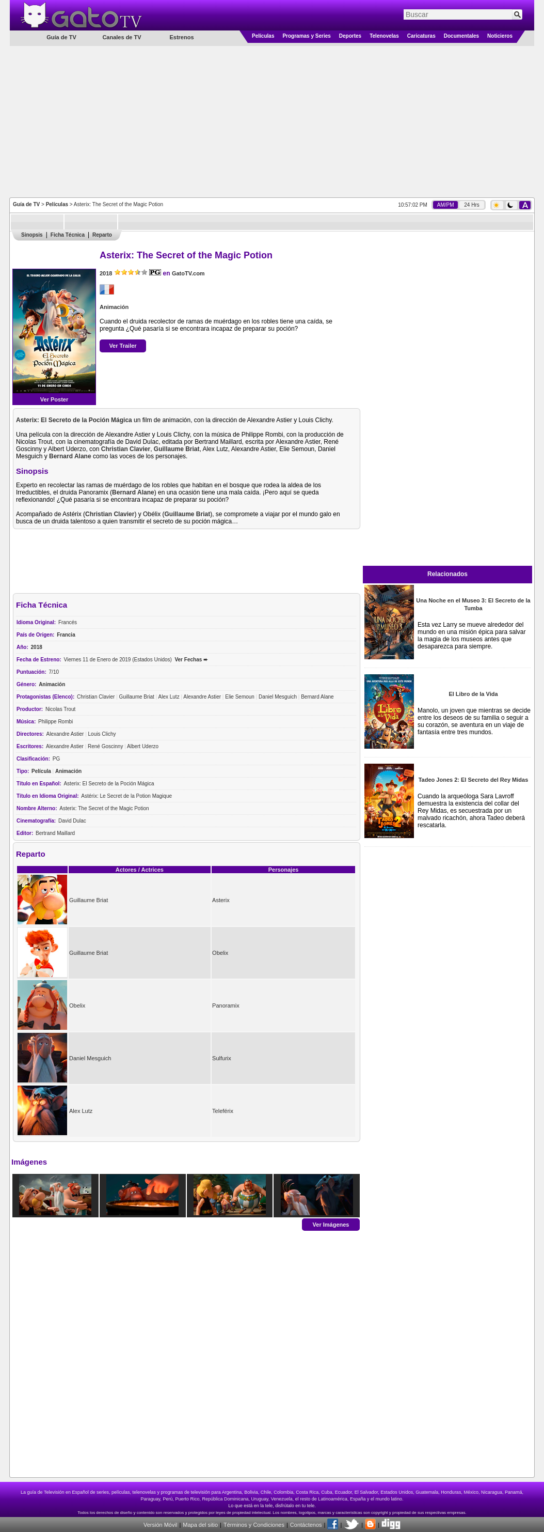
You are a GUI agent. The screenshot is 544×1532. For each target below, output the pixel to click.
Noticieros (500, 36)
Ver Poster (54, 399)
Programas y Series (306, 36)
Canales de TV (121, 37)
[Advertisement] (272, 121)
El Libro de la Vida (473, 694)
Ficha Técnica (68, 235)
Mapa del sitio (200, 1525)
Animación (114, 307)
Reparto (102, 235)
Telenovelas (384, 36)
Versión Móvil (160, 1525)
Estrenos (181, 37)
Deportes (350, 36)
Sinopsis (32, 235)
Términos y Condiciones (253, 1525)
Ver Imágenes (331, 1224)
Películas (263, 36)
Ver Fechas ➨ (190, 659)
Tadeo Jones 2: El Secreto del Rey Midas (474, 780)
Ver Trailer (122, 346)
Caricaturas (421, 36)
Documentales (461, 36)
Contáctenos (306, 1525)
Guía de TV (26, 204)
